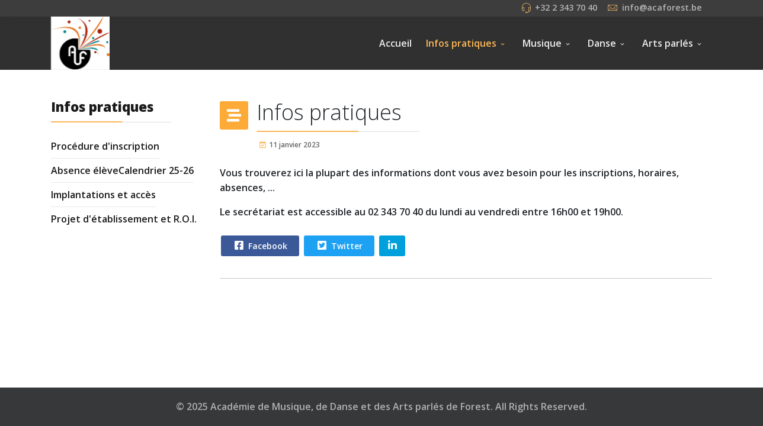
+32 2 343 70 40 (566, 7)
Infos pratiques (461, 43)
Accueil (395, 43)
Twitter (339, 245)
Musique (542, 43)
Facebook (259, 245)
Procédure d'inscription (105, 146)
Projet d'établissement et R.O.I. (124, 218)
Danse (602, 43)
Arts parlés (667, 43)
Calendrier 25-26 (156, 170)
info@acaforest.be (662, 7)
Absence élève (84, 170)
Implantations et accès (103, 194)
